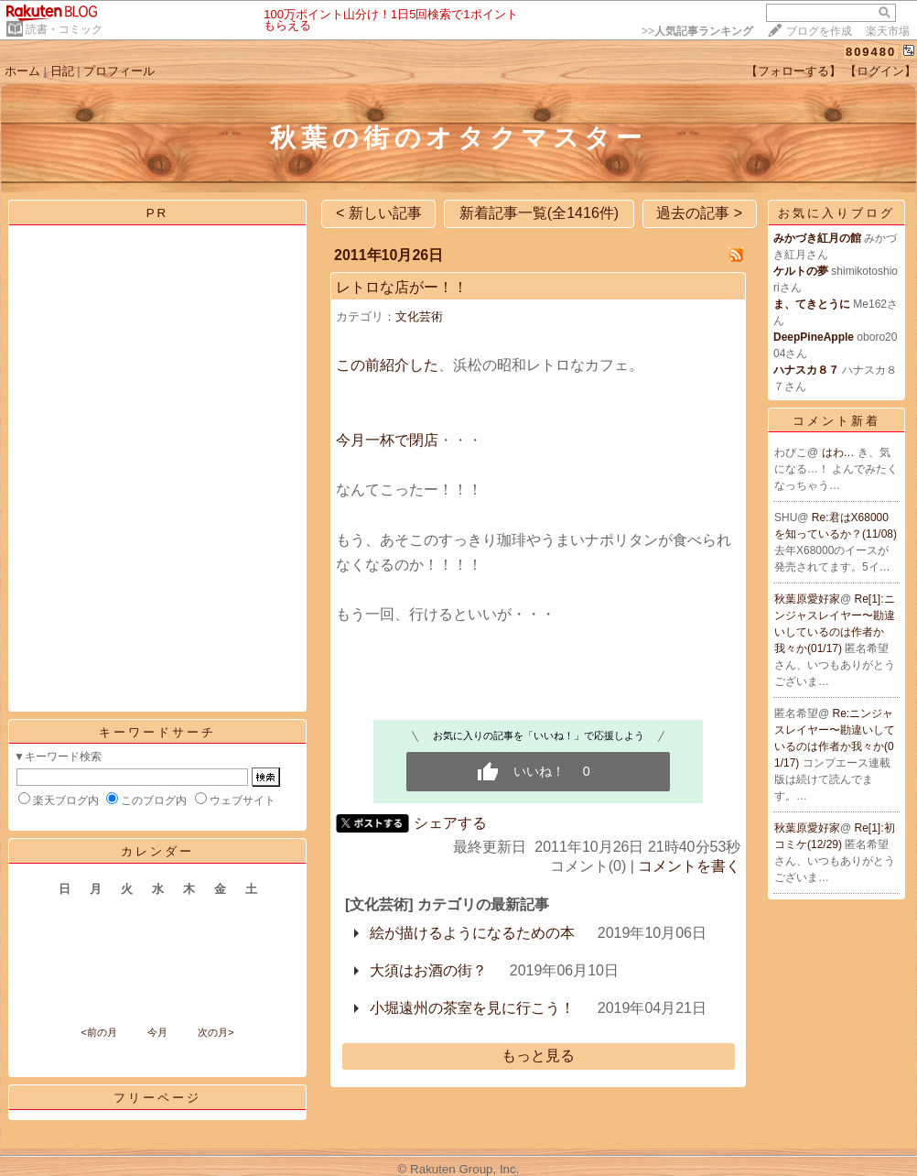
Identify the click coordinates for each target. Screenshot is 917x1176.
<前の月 (98, 1032)
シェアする (450, 823)
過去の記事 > (699, 213)
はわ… (840, 452)
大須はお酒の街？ (428, 970)
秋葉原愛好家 (807, 599)
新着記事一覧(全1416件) (539, 213)
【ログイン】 (880, 71)
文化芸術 (419, 316)
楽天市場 (888, 31)
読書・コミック (64, 29)
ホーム (22, 71)
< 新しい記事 (379, 213)
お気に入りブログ (836, 213)
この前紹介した (387, 365)
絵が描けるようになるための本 (472, 933)
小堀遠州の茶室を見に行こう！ (472, 1008)
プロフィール (119, 71)
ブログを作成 (819, 31)
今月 (157, 1032)
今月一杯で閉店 (387, 440)
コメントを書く (689, 866)
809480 (871, 52)
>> (697, 31)
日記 (62, 71)
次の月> (215, 1032)
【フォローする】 (793, 71)
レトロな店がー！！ (402, 287)
